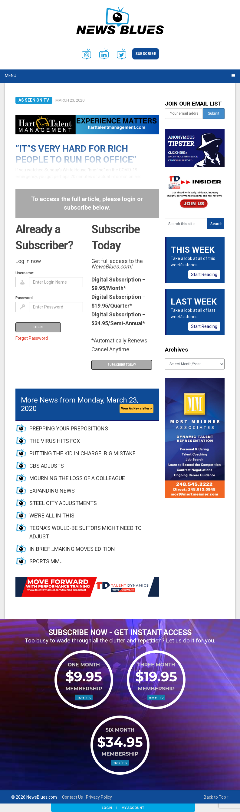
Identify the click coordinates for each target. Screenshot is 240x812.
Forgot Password (31, 338)
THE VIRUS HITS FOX (54, 441)
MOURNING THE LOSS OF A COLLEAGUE (77, 478)
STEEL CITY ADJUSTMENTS (63, 503)
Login (107, 808)
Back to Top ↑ (216, 797)
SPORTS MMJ (46, 561)
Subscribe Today (121, 364)
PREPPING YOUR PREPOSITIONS (68, 428)
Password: (24, 297)
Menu (10, 75)
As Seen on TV (33, 100)
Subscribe (145, 54)
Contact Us (72, 797)
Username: (24, 273)
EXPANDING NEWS (52, 490)
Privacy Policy (99, 797)
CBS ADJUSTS (46, 466)
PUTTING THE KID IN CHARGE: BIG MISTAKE (82, 453)
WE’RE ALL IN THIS (51, 515)
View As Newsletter (136, 408)
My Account (132, 808)
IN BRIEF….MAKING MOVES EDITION (72, 549)
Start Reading (204, 274)
